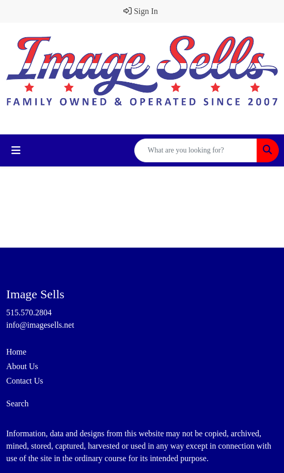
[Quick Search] (195, 150)
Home (16, 351)
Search (17, 403)
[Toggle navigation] (16, 150)
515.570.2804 (29, 312)
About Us (22, 366)
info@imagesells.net (40, 325)
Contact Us (24, 380)
